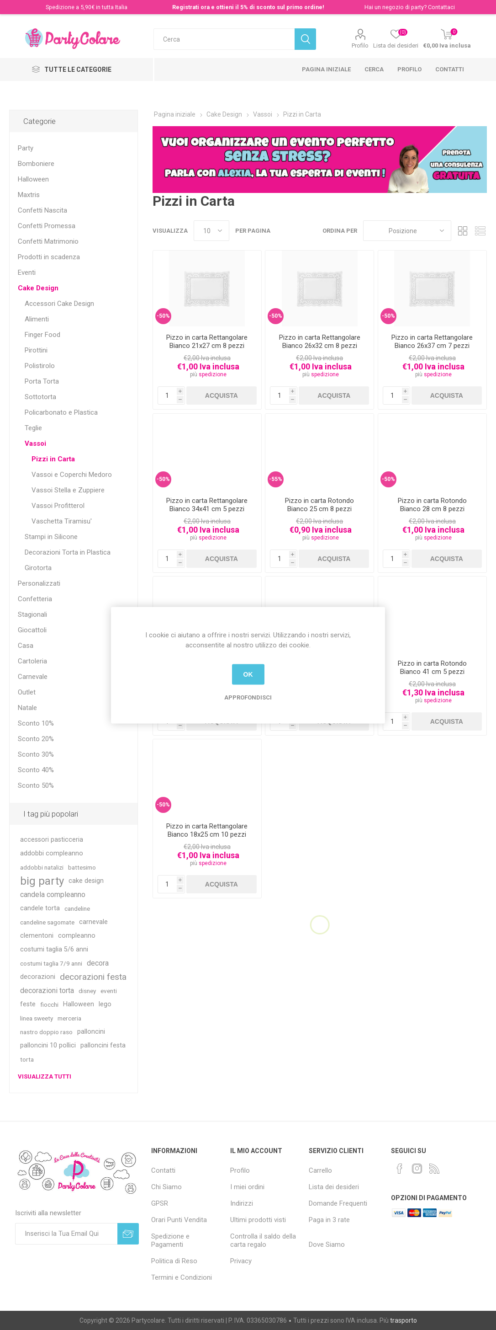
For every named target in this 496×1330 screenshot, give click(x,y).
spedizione (213, 374)
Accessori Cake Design (59, 303)
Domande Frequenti (338, 1203)
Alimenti (37, 319)
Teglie (33, 428)
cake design (86, 881)
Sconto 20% (36, 739)
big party (42, 881)
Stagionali (32, 614)
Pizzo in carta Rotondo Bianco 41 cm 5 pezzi (432, 667)
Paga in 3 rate (329, 1220)
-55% (275, 479)
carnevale (93, 922)
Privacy (241, 1261)
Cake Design (38, 288)
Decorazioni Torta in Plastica (68, 552)
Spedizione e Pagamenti (170, 1240)
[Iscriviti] (66, 1234)
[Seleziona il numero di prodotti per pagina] (211, 230)
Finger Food (42, 335)
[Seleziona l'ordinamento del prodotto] (407, 230)
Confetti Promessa (46, 226)
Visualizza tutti (44, 1076)
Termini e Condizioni (181, 1277)
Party (25, 148)
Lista (480, 230)
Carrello (320, 1170)
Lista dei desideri (334, 1187)
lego (105, 1004)
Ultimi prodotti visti (258, 1220)
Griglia (463, 230)
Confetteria (35, 599)
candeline (77, 908)
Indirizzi (241, 1203)
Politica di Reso (174, 1261)
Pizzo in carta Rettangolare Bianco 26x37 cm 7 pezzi (432, 341)
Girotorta (38, 568)
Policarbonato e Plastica (61, 412)
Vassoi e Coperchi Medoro (72, 474)
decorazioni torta (47, 990)
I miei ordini (247, 1187)
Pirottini (36, 350)
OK (248, 674)
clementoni (36, 936)
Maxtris (29, 195)
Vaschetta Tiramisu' (62, 521)
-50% (163, 316)
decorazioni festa (93, 977)
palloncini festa (103, 1045)
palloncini (91, 1032)
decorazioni (37, 977)
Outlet (27, 692)
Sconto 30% (36, 754)
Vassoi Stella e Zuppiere (68, 490)
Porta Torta (42, 381)
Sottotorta (40, 397)
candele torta (40, 908)
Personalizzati (39, 583)
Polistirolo (40, 366)
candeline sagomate (47, 922)
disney (87, 990)
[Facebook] (399, 1168)
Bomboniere (36, 164)
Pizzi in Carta (53, 459)
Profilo (360, 45)
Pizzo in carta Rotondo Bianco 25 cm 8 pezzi (319, 505)
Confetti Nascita (42, 210)
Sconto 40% (36, 770)
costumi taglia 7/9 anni (51, 963)
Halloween (33, 179)
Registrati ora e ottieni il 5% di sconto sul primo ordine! (248, 7)
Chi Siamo (166, 1187)
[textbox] (224, 39)
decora (98, 963)
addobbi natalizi (41, 867)
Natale (27, 708)
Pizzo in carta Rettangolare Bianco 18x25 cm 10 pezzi (207, 830)
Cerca (374, 69)
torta (27, 1059)
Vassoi (35, 443)
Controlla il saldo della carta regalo (263, 1240)
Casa (25, 645)
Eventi (27, 272)
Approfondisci (248, 697)
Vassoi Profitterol (58, 506)
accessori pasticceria (51, 840)
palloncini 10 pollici (48, 1045)
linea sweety (36, 1018)
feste (28, 1004)
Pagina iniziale (326, 69)
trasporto (403, 1320)
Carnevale (32, 677)
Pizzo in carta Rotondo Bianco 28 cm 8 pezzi (432, 505)
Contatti (449, 69)
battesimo (82, 867)
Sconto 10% (36, 723)
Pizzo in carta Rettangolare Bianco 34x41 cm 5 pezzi (207, 505)
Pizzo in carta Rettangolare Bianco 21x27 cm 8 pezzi (207, 341)
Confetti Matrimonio (48, 241)
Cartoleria (32, 661)
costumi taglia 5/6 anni (54, 949)
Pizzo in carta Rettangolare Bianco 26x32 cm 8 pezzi (319, 341)
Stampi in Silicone (51, 537)
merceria (69, 1018)
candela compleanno (52, 894)
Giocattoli (32, 630)
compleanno (76, 936)
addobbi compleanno (51, 853)
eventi (108, 990)
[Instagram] (417, 1168)
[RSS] (434, 1168)
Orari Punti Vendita (179, 1220)
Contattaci (441, 7)
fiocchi (49, 1004)
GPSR (159, 1203)
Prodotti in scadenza (49, 257)
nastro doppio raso (46, 1032)
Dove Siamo (327, 1244)
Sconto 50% (36, 785)
